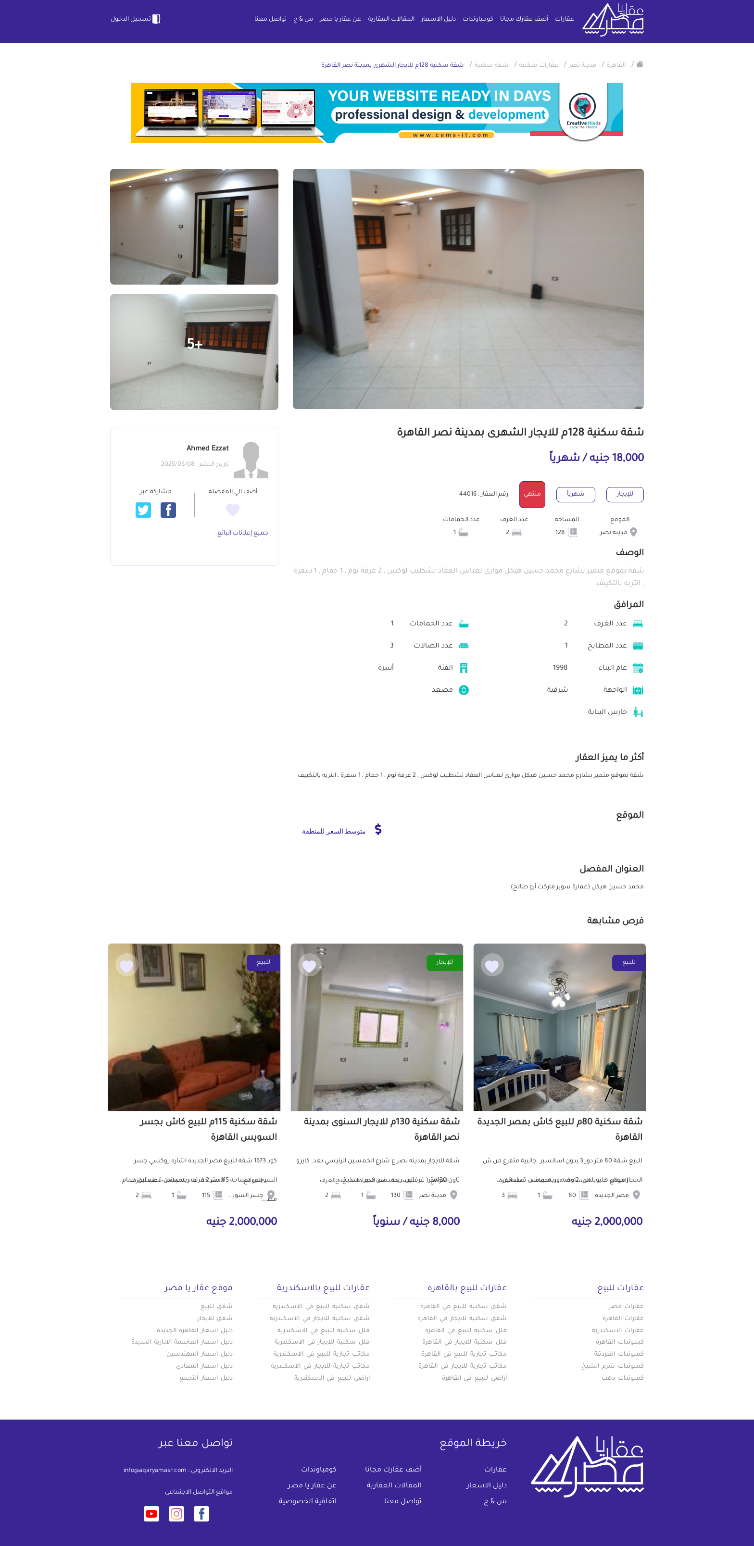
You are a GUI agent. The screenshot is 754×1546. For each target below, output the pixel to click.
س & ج (303, 19)
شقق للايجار (215, 1319)
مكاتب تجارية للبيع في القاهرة (464, 1354)
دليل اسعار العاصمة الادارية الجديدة (182, 1342)
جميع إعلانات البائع (242, 533)
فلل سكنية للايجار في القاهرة (464, 1342)
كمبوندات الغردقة (619, 1354)
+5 (194, 346)
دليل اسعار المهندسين (199, 1354)
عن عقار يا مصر (340, 19)
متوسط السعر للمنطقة (341, 829)
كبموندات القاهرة (620, 1342)
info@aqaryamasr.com (155, 1471)
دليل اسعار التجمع (206, 1378)
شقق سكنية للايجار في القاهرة (462, 1319)
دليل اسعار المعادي (204, 1366)
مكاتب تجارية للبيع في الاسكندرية (322, 1354)
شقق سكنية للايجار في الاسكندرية (320, 1319)
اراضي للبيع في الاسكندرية (332, 1378)
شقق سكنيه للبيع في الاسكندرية (321, 1307)
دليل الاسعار (438, 19)
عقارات (564, 19)
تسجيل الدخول (137, 19)
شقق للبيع (217, 1307)
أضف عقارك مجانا (524, 19)
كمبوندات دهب (623, 1378)
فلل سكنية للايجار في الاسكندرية (322, 1342)
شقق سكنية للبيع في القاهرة (463, 1307)
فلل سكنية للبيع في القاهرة (466, 1331)
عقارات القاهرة (623, 1319)
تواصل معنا (270, 19)
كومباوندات (478, 19)
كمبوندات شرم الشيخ (612, 1366)
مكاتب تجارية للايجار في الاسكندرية (320, 1366)
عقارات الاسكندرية (618, 1331)
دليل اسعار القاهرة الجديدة (195, 1331)
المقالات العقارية (391, 19)
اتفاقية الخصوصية (308, 1502)
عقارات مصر (626, 1307)
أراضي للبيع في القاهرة (474, 1378)
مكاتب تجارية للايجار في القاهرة (462, 1366)
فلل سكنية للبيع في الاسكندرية (323, 1331)
